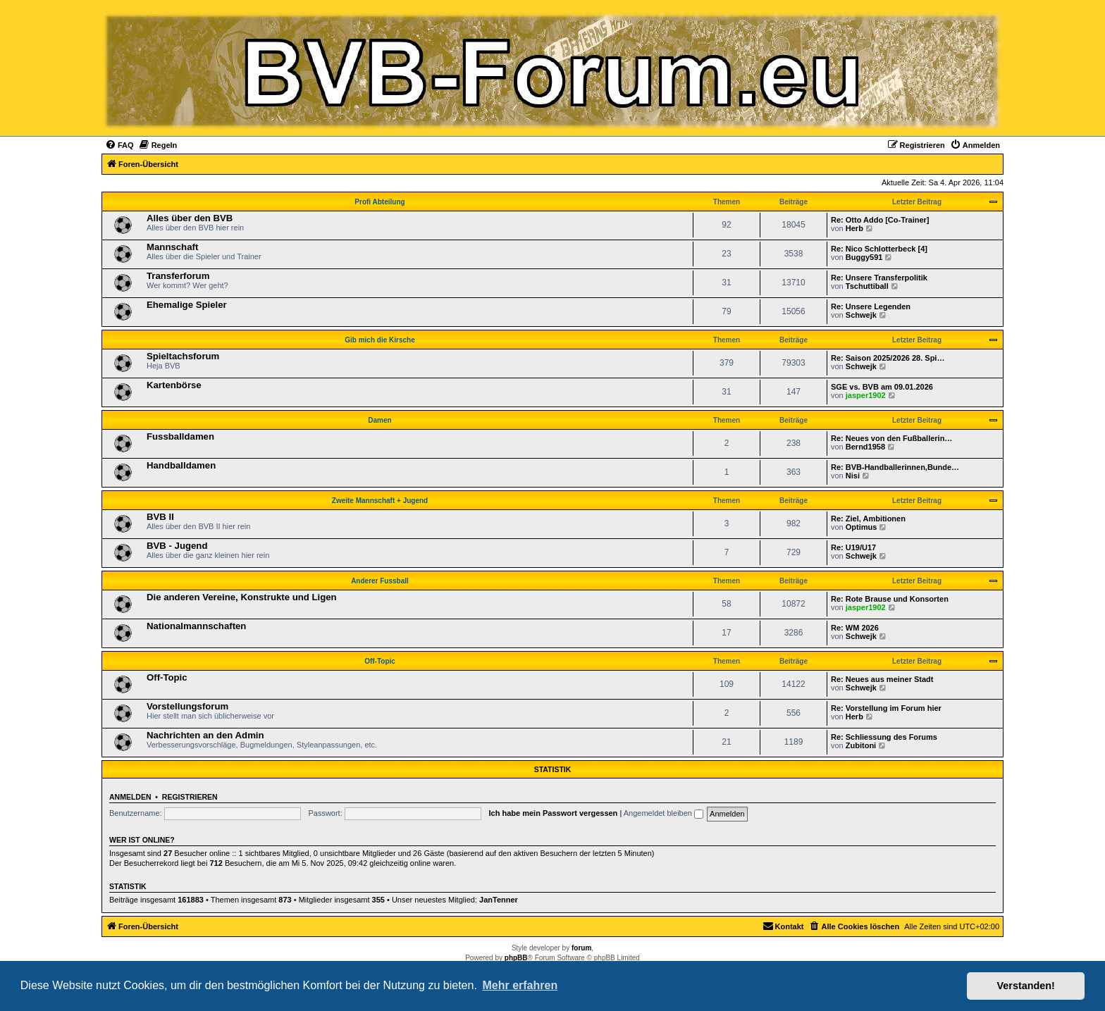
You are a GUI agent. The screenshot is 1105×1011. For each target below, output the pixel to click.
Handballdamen (181, 465)
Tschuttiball (867, 286)
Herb (854, 228)
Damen (379, 420)
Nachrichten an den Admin (205, 735)
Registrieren (190, 797)
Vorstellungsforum (187, 706)
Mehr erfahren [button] (519, 985)
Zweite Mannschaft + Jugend (380, 500)
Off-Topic (379, 661)
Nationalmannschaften (196, 626)
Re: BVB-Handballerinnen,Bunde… (895, 467)
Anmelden (130, 797)
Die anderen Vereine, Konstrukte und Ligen (242, 597)
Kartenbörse (174, 385)
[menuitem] (119, 145)
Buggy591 (864, 257)
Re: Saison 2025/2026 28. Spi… (887, 358)
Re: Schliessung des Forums (884, 737)
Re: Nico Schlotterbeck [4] (879, 248)
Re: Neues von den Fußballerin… (891, 438)
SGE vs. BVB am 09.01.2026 (882, 387)
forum (581, 948)
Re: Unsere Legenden (870, 306)
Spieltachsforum (183, 356)
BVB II (160, 516)
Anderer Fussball (380, 581)
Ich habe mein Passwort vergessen (553, 813)
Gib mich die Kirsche (379, 340)
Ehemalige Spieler (187, 304)
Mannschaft (172, 247)
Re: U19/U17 (853, 547)
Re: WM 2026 (855, 628)
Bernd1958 (865, 446)
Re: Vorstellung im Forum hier (886, 708)
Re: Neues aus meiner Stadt (882, 679)
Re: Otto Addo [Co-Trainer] (880, 220)
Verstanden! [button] (1026, 985)
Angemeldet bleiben (663, 813)
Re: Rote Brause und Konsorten (890, 599)
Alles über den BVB (190, 218)
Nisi (853, 475)
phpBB (516, 958)
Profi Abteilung (379, 202)
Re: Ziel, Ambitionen (868, 518)
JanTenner (498, 899)
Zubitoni (861, 745)
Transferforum (178, 276)
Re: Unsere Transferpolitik (879, 277)
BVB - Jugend (177, 545)
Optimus (861, 527)
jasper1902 (866, 395)
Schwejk (861, 315)
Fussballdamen (180, 436)
